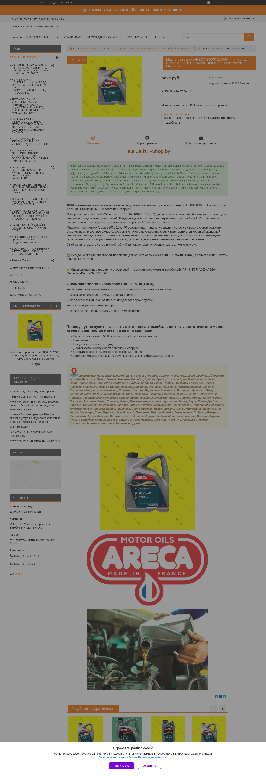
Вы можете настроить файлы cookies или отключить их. (131, 757)
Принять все (121, 765)
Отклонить (149, 765)
